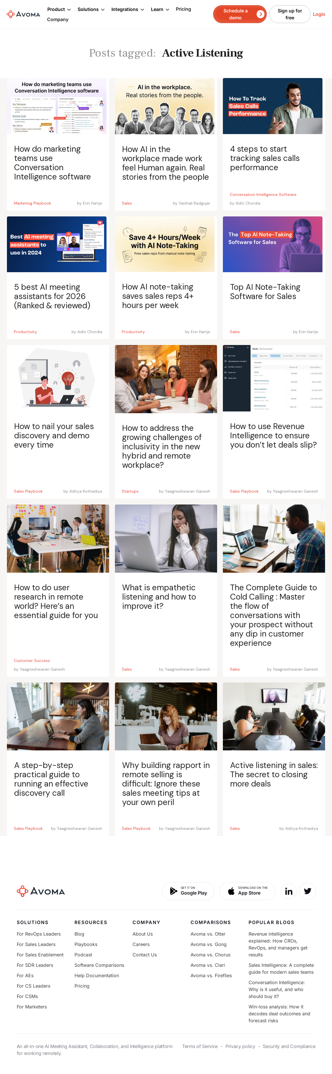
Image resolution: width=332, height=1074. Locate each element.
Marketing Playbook (32, 203)
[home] (23, 14)
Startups (130, 491)
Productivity (25, 331)
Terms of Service (200, 1046)
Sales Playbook (28, 491)
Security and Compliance (289, 1046)
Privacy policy (240, 1046)
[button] (59, 9)
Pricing (183, 9)
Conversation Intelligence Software (263, 194)
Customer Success (32, 660)
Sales (127, 203)
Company (57, 19)
